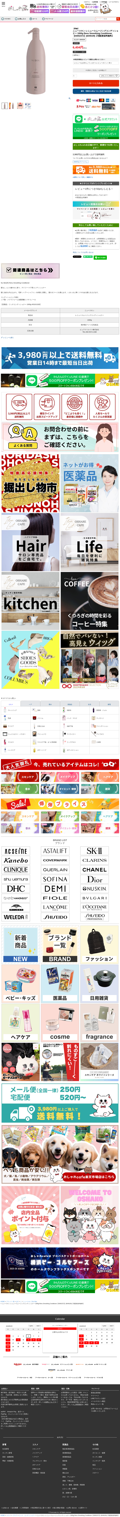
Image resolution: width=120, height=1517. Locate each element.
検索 (118, 19)
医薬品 (70, 704)
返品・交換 (65, 1389)
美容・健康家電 (8, 1457)
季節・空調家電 (8, 1461)
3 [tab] (61, 389)
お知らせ (6, 1508)
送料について (50, 1402)
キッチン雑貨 (97, 1457)
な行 (17, 1301)
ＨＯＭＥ (6, 19)
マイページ (47, 19)
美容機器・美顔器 (38, 1473)
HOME (3, 1301)
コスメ (11, 704)
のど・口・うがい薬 (69, 1497)
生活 (89, 704)
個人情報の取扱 (58, 1508)
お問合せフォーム (110, 1408)
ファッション (97, 1469)
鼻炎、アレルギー (68, 1477)
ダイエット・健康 (98, 1453)
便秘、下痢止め (68, 1481)
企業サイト (83, 1508)
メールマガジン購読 (98, 1401)
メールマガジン (114, 2)
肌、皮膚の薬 (67, 1493)
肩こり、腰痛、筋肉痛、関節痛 (73, 1485)
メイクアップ (37, 1453)
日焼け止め (36, 1469)
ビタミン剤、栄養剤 (69, 1489)
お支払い (4, 1389)
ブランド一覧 (10, 1301)
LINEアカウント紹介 (98, 1398)
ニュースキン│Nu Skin (30, 1301)
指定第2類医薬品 (68, 1449)
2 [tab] (60, 389)
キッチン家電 (7, 1453)
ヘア (30, 704)
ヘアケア (35, 1457)
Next (116, 382)
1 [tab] (58, 389)
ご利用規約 (103, 2)
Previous (3, 382)
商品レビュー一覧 (97, 1404)
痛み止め (65, 1473)
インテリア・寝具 (98, 1461)
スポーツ (95, 1473)
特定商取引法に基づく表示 (41, 1508)
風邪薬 (64, 1461)
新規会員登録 (95, 1393)
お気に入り (20, 19)
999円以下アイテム (81, 162)
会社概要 (15, 1508)
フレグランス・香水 (39, 1461)
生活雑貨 (95, 1449)
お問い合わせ (72, 1508)
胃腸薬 (64, 1469)
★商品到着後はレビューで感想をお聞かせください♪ (89, 59)
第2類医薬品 (66, 1453)
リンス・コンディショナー (27, 1515)
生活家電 (5, 1449)
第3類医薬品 (66, 1457)
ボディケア (36, 1465)
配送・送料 (35, 1389)
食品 (94, 1465)
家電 (109, 704)
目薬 (64, 1465)
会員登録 (95, 2)
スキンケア (36, 1449)
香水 (50, 704)
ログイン (87, 2)
